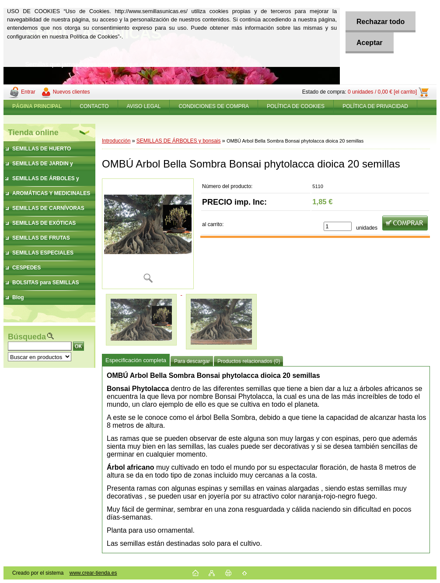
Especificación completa (135, 360)
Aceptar (369, 42)
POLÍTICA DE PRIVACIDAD (375, 106)
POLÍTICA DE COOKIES (296, 106)
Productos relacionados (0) (248, 361)
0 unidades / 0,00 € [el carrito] (382, 92)
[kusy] (338, 226)
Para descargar (192, 361)
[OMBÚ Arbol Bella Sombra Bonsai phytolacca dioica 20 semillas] (147, 234)
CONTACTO (94, 106)
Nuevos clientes (71, 92)
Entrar (28, 92)
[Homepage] (37, 106)
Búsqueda (27, 336)
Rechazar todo (380, 21)
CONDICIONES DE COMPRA (213, 106)
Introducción (116, 141)
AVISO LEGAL (144, 106)
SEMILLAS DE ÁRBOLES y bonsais (178, 141)
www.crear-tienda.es (93, 573)
